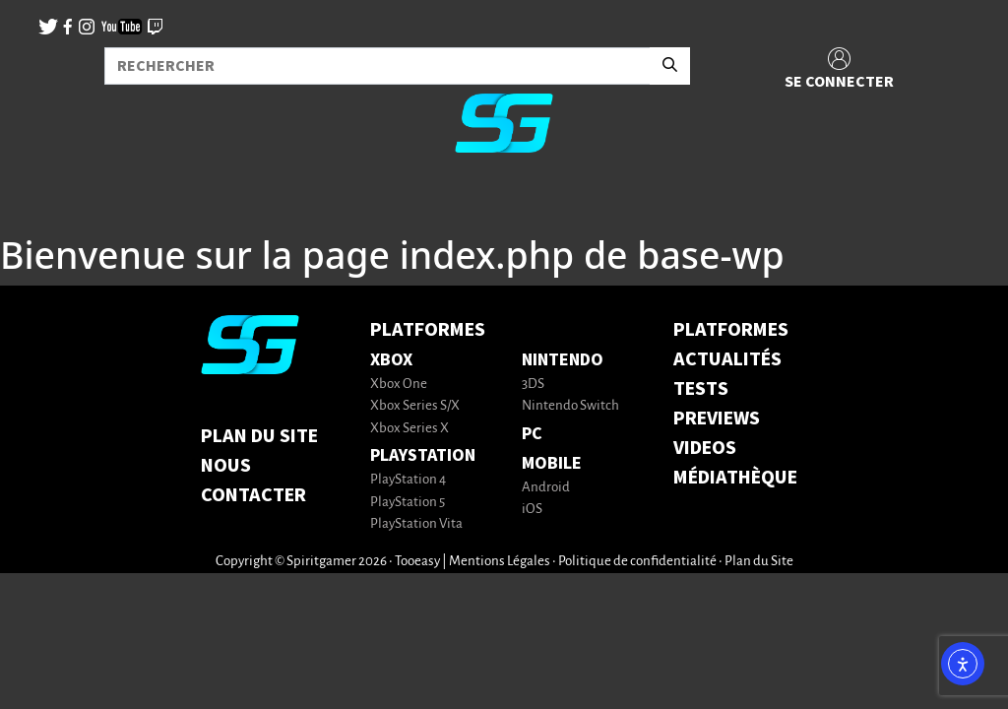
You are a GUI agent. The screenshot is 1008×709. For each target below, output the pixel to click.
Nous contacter (253, 480)
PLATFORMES (730, 330)
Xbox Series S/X (415, 406)
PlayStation (422, 455)
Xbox (391, 360)
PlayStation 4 (408, 480)
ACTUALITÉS (727, 359)
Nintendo (562, 360)
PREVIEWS (716, 418)
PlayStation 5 (407, 502)
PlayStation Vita (416, 524)
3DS (533, 384)
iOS (532, 509)
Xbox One (398, 384)
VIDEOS (704, 448)
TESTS (700, 389)
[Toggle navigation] (40, 201)
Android (546, 488)
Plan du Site (259, 436)
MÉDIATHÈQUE (735, 477)
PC (532, 433)
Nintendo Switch (570, 406)
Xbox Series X (409, 428)
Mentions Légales (499, 561)
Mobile (552, 463)
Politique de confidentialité (637, 561)
